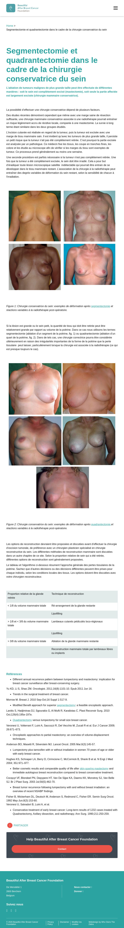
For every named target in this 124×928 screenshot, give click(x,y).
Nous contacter (83, 887)
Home (10, 25)
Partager (17, 825)
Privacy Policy (50, 923)
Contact (62, 849)
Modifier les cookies (77, 923)
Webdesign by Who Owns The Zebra (102, 923)
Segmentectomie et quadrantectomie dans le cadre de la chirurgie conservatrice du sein (56, 29)
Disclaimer (64, 922)
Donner (78, 891)
